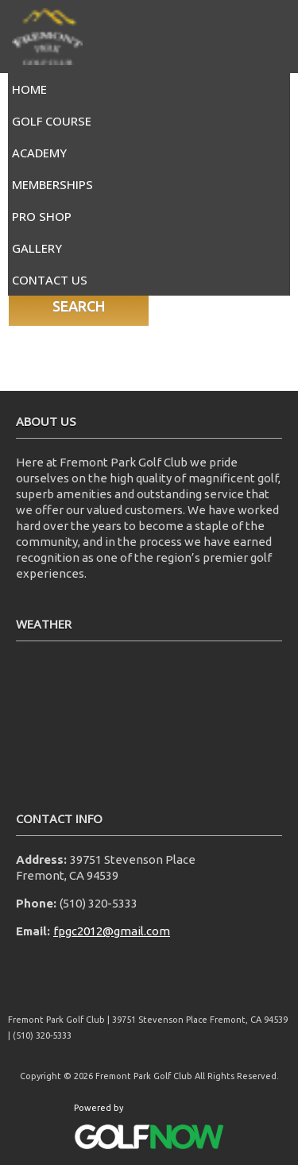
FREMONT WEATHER (149, 716)
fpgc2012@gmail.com (111, 931)
